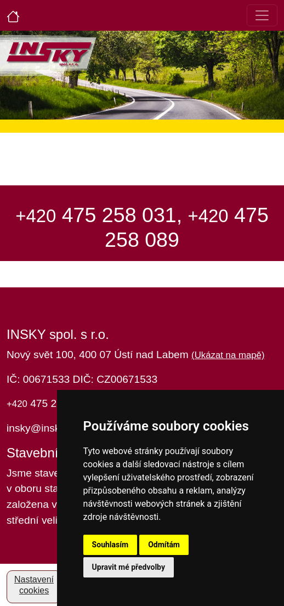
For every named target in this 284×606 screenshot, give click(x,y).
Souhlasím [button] (110, 544)
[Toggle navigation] (262, 15)
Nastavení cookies (34, 585)
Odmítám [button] (164, 544)
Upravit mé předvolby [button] (128, 567)
